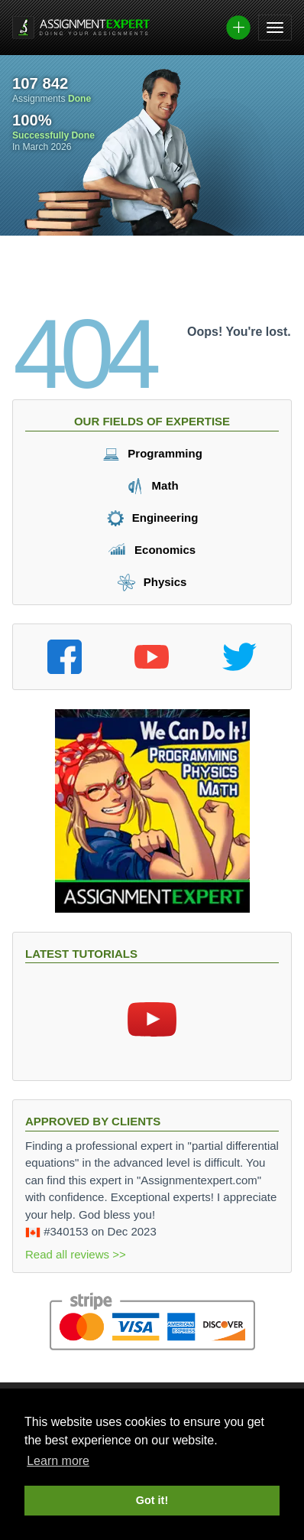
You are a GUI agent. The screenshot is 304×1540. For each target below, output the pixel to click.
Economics (152, 549)
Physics (152, 581)
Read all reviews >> (75, 1254)
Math (151, 485)
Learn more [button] (58, 1460)
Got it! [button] (152, 1500)
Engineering (152, 517)
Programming (152, 453)
